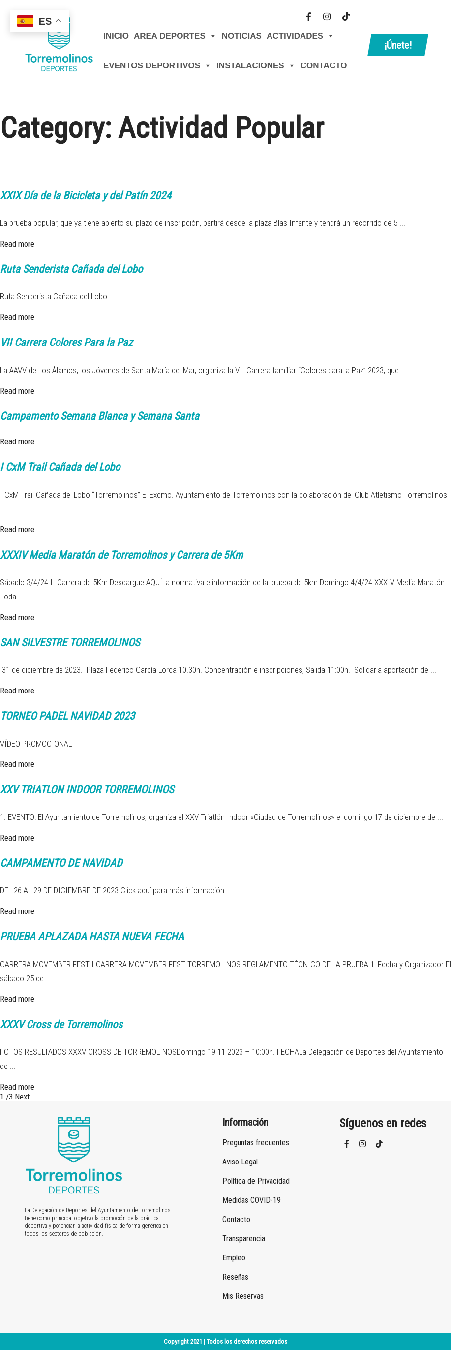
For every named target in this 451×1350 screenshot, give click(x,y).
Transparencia (243, 1238)
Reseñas (235, 1277)
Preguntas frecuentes (255, 1142)
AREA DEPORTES (175, 36)
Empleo (233, 1257)
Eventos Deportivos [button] (157, 66)
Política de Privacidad (256, 1181)
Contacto (324, 65)
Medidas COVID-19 (251, 1200)
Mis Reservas (243, 1296)
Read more (17, 244)
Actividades (300, 36)
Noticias (242, 36)
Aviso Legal (240, 1161)
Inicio (116, 36)
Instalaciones (256, 66)
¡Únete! (398, 45)
